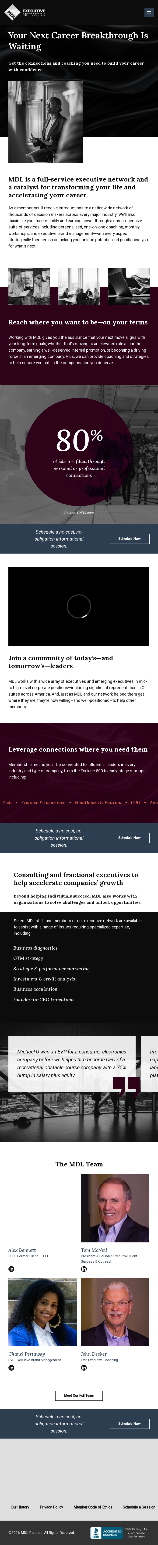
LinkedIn (11, 1269)
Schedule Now (129, 539)
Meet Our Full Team (79, 1395)
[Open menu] (149, 12)
